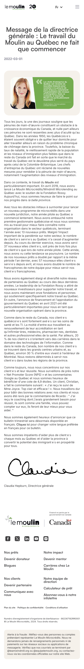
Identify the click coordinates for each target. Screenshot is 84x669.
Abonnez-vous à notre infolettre (60, 596)
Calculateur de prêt (58, 588)
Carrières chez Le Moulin (56, 567)
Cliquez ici (23, 424)
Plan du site (9, 607)
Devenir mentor (55, 559)
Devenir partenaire (18, 585)
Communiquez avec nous (18, 593)
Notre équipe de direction (56, 580)
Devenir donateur (17, 559)
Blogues (10, 565)
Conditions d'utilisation (56, 607)
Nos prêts (11, 552)
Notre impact (53, 552)
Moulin (49, 182)
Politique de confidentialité (30, 607)
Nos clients (12, 578)
